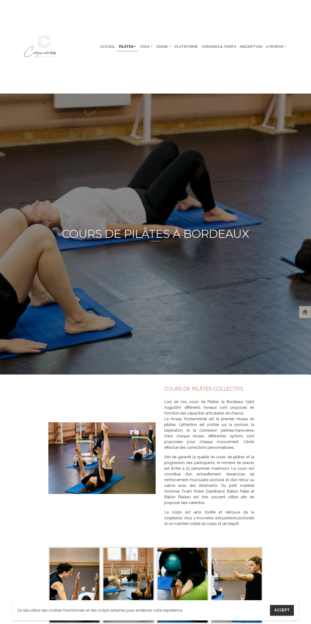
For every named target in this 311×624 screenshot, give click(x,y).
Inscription (251, 47)
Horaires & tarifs (219, 47)
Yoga (145, 47)
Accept (282, 610)
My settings (248, 610)
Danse (162, 47)
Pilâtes (126, 47)
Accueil (107, 47)
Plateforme (186, 47)
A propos (274, 47)
